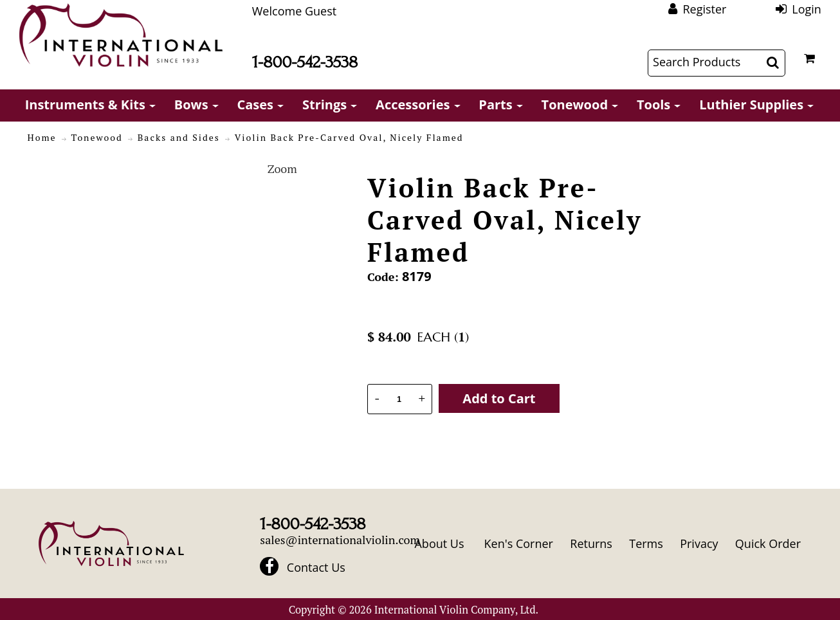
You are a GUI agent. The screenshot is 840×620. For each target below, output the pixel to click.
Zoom (282, 168)
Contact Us (316, 567)
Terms (646, 543)
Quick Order (768, 543)
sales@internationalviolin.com (340, 539)
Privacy (699, 543)
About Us (439, 543)
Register (704, 9)
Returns (591, 543)
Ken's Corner (518, 543)
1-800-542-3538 (305, 62)
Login (806, 9)
